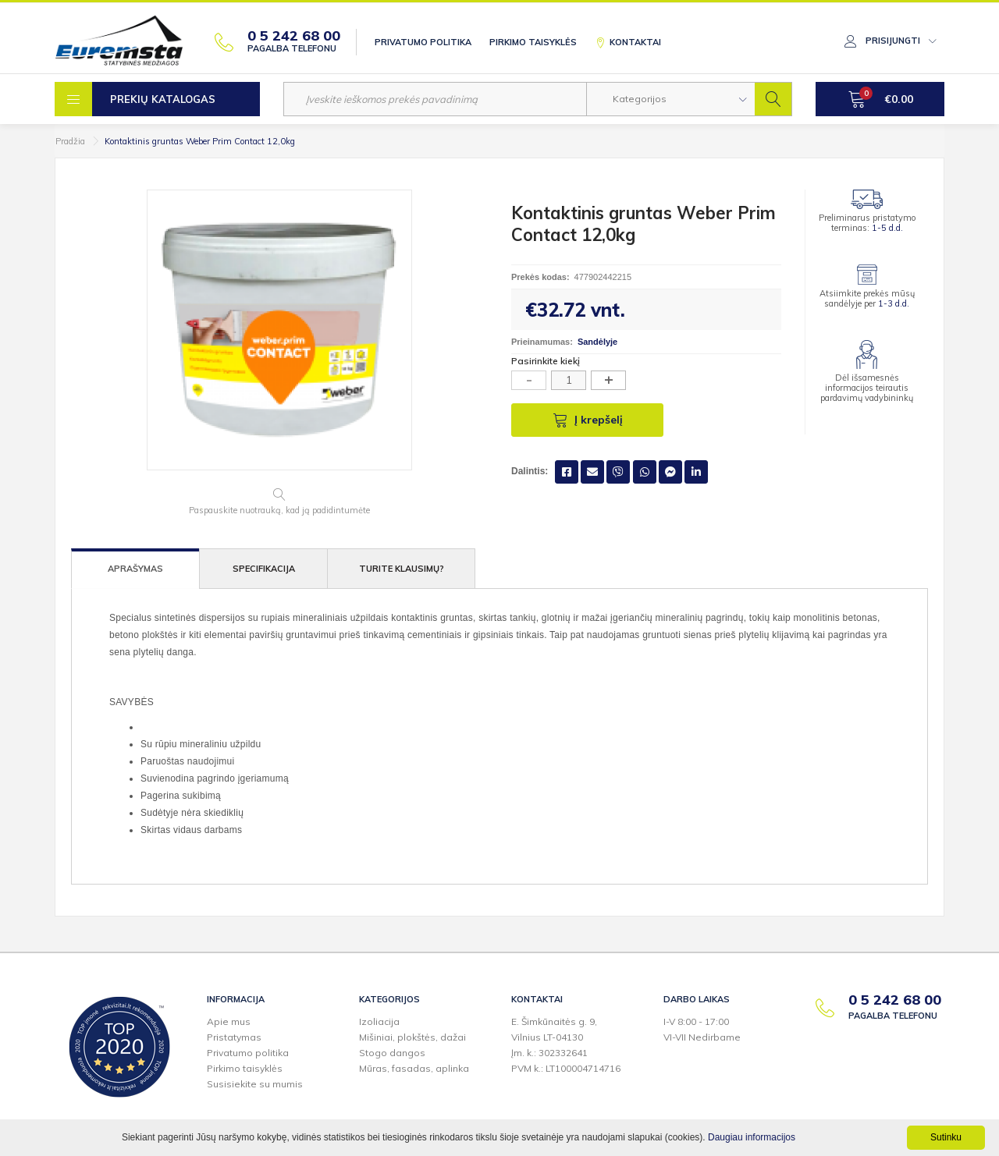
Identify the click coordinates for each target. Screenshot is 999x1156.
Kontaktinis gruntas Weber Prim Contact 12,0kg (200, 141)
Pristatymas (234, 1037)
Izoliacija (379, 1021)
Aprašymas (135, 568)
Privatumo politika (423, 42)
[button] (671, 99)
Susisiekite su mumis (255, 1084)
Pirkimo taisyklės (533, 42)
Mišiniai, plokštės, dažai (412, 1037)
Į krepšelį (588, 419)
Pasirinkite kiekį (545, 361)
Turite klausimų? (401, 568)
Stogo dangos (392, 1052)
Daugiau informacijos (751, 1137)
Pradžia (70, 141)
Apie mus (229, 1021)
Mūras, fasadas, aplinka (414, 1068)
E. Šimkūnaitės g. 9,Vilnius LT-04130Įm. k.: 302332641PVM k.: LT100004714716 (565, 1045)
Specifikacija (264, 568)
